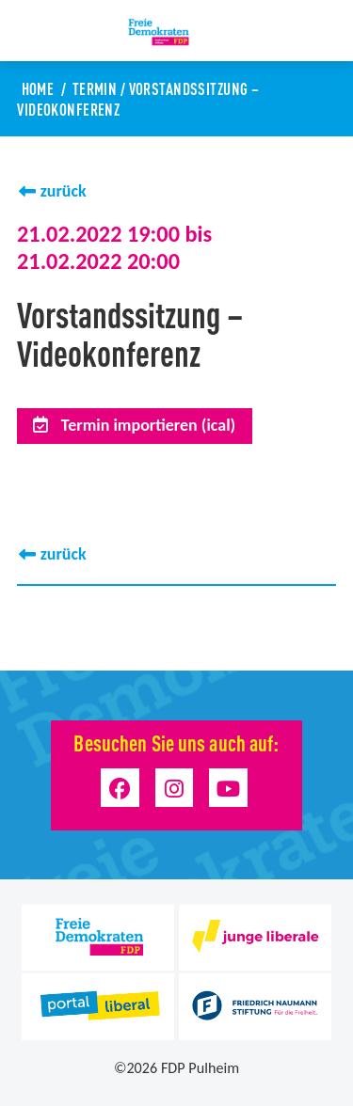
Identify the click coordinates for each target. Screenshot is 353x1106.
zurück (63, 191)
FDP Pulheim (200, 1068)
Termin (95, 88)
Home (38, 88)
